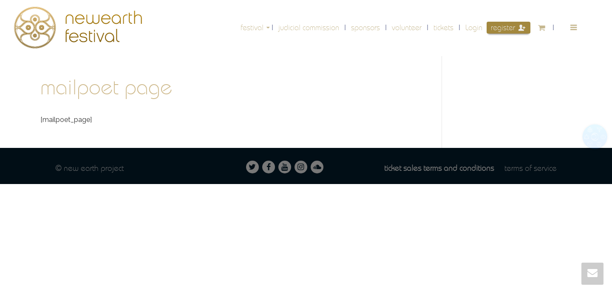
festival (253, 27)
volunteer (407, 27)
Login (473, 27)
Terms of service (530, 168)
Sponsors (365, 27)
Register (508, 27)
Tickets (443, 27)
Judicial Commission (308, 27)
